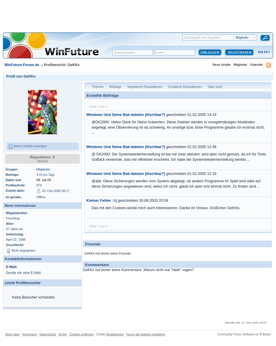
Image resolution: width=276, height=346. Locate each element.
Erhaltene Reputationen (185, 86)
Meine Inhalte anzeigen (27, 146)
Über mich (215, 86)
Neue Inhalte (222, 64)
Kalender (256, 64)
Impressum (29, 334)
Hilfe (263, 52)
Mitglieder (240, 64)
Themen (98, 86)
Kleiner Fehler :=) (101, 201)
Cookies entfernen (81, 334)
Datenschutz (48, 334)
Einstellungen (115, 334)
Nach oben (12, 334)
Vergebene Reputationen (144, 86)
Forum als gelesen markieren (145, 334)
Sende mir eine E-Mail (23, 273)
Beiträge (115, 86)
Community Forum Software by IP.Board (244, 334)
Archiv (62, 334)
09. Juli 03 (43, 180)
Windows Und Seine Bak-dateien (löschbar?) (125, 115)
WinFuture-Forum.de (21, 65)
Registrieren (239, 52)
